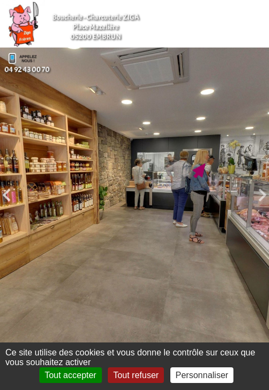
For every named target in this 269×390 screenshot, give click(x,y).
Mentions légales (56, 387)
